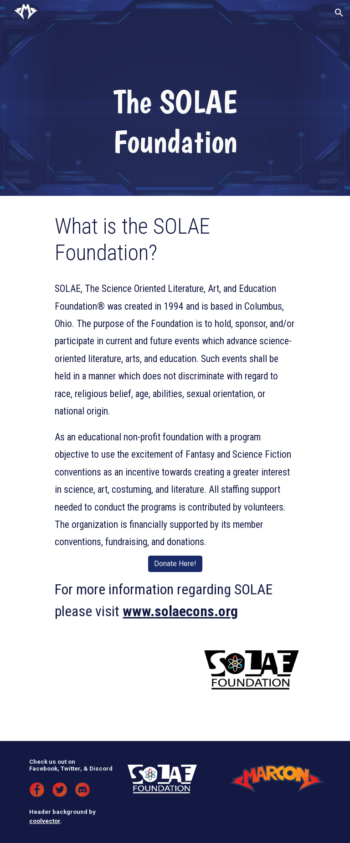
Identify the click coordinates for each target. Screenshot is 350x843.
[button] (339, 13)
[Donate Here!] (175, 563)
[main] (175, 121)
